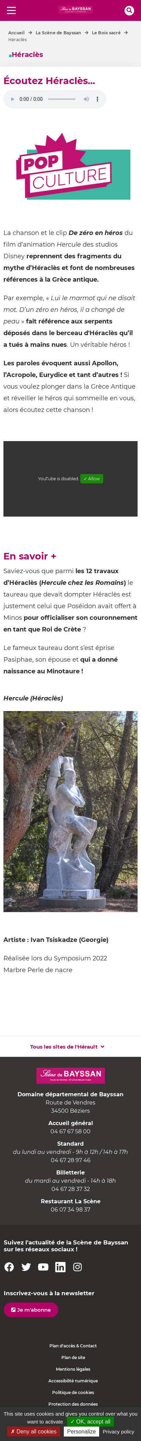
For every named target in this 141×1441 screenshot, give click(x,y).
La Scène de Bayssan (58, 32)
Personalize (81, 1431)
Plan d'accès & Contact (73, 1345)
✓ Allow (92, 478)
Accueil (16, 32)
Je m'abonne (34, 1310)
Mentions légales (73, 1369)
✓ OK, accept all (90, 1422)
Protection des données (73, 1404)
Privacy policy (118, 1431)
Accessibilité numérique (73, 1380)
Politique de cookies (73, 1392)
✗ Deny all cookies (34, 1431)
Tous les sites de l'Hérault (64, 1046)
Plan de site (73, 1357)
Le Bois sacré (106, 32)
